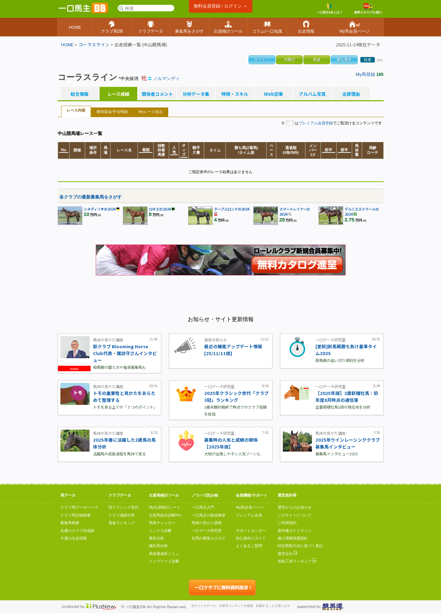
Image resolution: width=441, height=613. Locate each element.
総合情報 (80, 94)
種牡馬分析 (158, 546)
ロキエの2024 (160, 209)
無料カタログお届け (368, 8)
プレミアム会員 (249, 515)
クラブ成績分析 (121, 515)
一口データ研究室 (207, 531)
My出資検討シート (165, 507)
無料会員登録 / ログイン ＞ (220, 6)
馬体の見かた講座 (207, 523)
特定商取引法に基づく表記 (300, 546)
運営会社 (287, 554)
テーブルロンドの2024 (231, 209)
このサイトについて (295, 515)
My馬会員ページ (250, 507)
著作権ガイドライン (295, 531)
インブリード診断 (164, 561)
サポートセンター (251, 531)
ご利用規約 (287, 523)
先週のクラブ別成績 (77, 531)
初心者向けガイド (251, 538)
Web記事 (273, 94)
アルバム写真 (312, 94)
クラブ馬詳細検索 (75, 515)
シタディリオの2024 (100, 209)
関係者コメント (157, 94)
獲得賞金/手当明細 (112, 112)
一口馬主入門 (203, 507)
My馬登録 (365, 74)
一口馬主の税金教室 (208, 515)
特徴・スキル (234, 94)
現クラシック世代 (123, 507)
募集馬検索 (69, 523)
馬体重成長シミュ (164, 554)
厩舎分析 (156, 538)
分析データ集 (196, 94)
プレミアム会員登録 (316, 123)
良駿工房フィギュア (297, 561)
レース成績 (118, 94)
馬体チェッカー (162, 523)
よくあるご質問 (249, 546)
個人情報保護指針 (293, 538)
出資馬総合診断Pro (165, 515)
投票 (367, 60)
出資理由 (351, 94)
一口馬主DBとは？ (329, 8)
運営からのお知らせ (295, 507)
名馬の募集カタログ (208, 538)
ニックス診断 (160, 531)
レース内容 (76, 110)
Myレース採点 (151, 112)
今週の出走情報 (73, 538)
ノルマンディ (166, 78)
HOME (67, 44)
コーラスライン (93, 44)
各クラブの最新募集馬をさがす (90, 197)
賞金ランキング (121, 523)
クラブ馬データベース (79, 507)
